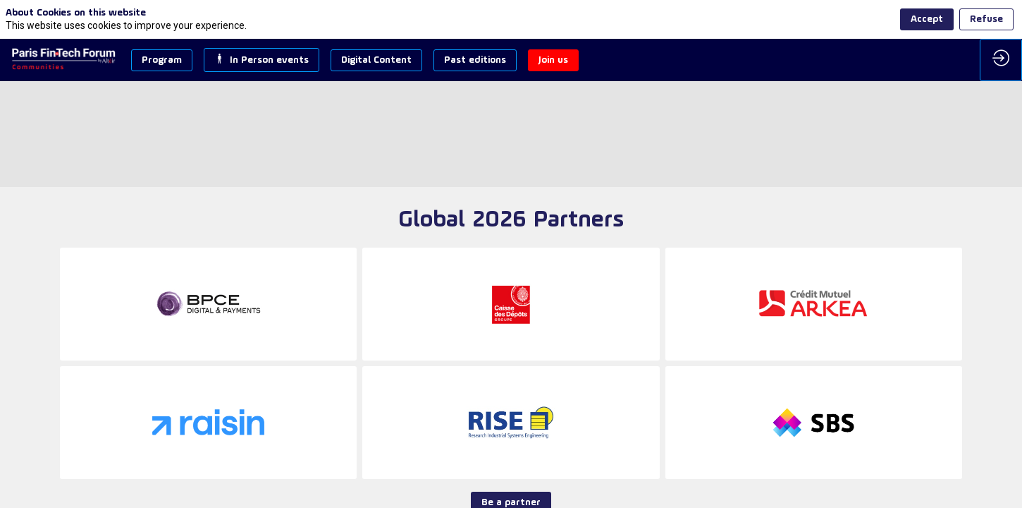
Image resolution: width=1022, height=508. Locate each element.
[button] (161, 60)
